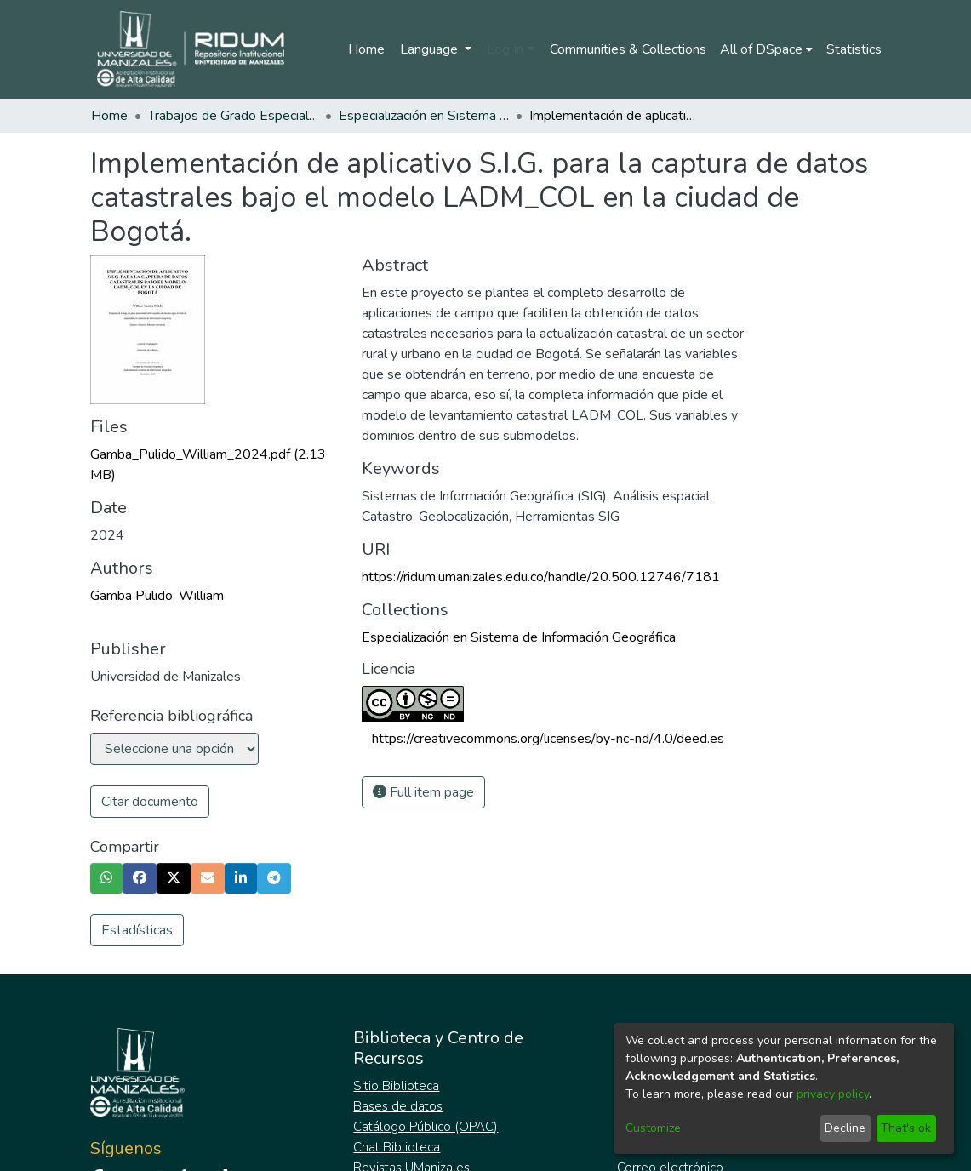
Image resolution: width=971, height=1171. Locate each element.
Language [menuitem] (430, 49)
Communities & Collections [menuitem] (628, 49)
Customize (653, 1128)
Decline (845, 1128)
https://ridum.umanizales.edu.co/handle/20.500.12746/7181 (541, 577)
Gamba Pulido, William (157, 595)
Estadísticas (137, 930)
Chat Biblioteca (396, 1147)
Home (366, 49)
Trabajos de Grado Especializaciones (233, 115)
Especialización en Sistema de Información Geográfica (424, 115)
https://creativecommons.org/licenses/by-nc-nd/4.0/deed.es (548, 738)
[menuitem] (766, 49)
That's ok (906, 1128)
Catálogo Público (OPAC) (425, 1126)
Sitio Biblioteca (396, 1085)
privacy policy (833, 1094)
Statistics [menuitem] (854, 49)
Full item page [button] (423, 792)
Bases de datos (398, 1106)
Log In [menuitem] (505, 49)
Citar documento (149, 801)
